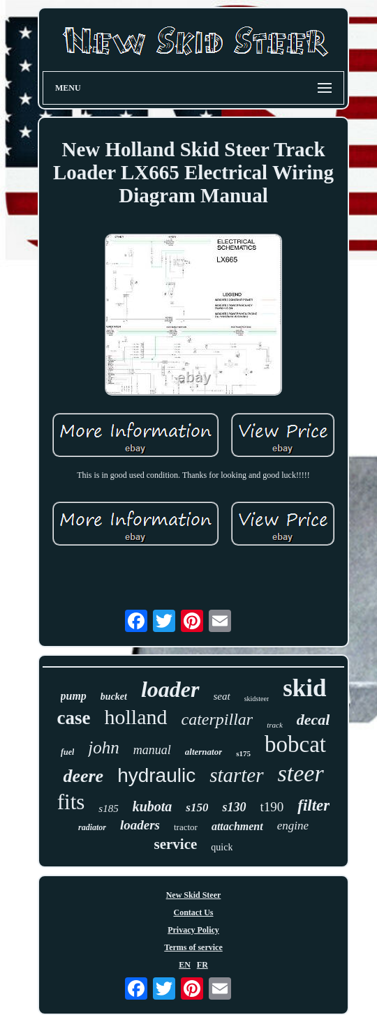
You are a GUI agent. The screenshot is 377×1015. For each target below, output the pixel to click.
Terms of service (193, 947)
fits (71, 802)
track (275, 725)
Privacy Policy (193, 930)
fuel (67, 752)
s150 (197, 807)
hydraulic (156, 775)
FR (202, 965)
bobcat (295, 744)
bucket (114, 696)
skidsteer (256, 698)
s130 (234, 807)
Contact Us (194, 912)
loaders (140, 825)
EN (185, 965)
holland (136, 716)
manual (152, 750)
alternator (203, 751)
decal (313, 719)
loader (170, 689)
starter (236, 775)
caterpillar (217, 719)
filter (313, 805)
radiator (92, 827)
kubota (152, 806)
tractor (186, 827)
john (103, 747)
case (74, 717)
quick (221, 847)
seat (222, 696)
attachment (237, 826)
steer (301, 773)
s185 (108, 808)
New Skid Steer (193, 895)
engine (293, 825)
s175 (243, 753)
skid (304, 688)
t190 (272, 806)
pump (74, 696)
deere (83, 776)
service (176, 844)
